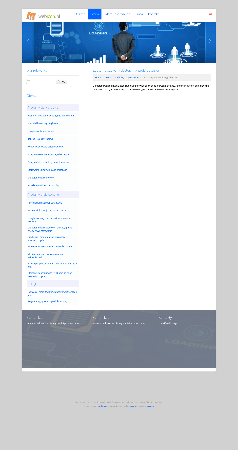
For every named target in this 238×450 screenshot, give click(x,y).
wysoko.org (133, 405)
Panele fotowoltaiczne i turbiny (43, 185)
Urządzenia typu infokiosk (41, 130)
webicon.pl (103, 405)
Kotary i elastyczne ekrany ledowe (45, 146)
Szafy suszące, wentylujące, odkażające (48, 154)
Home (98, 77)
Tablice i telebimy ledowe (40, 138)
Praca (140, 15)
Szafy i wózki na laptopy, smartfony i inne (49, 161)
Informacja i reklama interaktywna (45, 202)
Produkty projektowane (127, 77)
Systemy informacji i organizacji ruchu (47, 210)
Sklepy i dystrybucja (118, 15)
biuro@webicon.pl (168, 322)
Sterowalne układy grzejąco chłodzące (47, 169)
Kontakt (155, 15)
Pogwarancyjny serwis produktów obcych (49, 301)
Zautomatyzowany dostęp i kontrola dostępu (50, 246)
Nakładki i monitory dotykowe (43, 123)
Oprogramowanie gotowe (41, 177)
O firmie (80, 15)
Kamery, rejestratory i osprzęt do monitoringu (51, 115)
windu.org (150, 405)
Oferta (95, 15)
